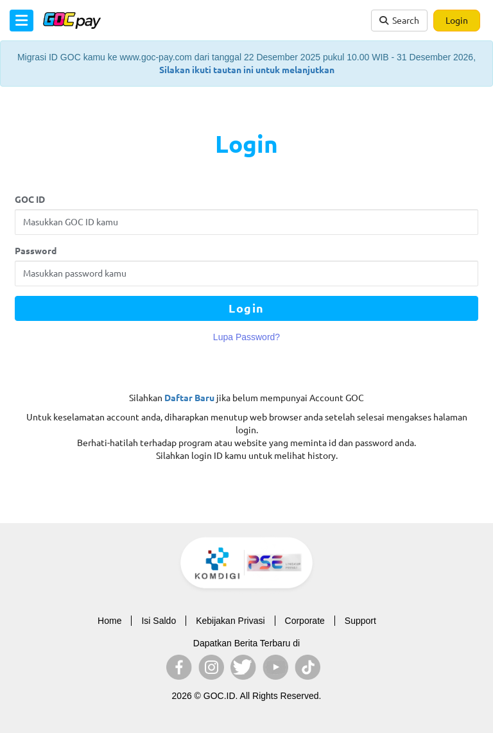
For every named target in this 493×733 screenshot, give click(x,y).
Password (35, 251)
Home (109, 621)
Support (360, 621)
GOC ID (30, 199)
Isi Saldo (158, 621)
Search (399, 20)
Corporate (305, 621)
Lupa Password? (246, 337)
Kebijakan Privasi (230, 621)
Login (456, 20)
